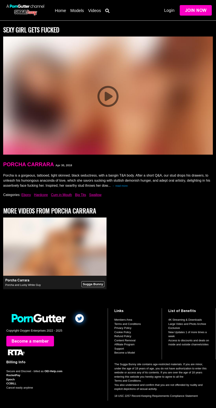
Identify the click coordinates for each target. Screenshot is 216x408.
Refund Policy (122, 336)
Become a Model (124, 352)
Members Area (123, 319)
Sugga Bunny (93, 284)
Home (60, 10)
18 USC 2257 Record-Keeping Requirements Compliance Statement (156, 395)
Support (119, 348)
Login (169, 10)
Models (77, 10)
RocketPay (13, 375)
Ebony (26, 195)
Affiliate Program (124, 344)
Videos (94, 10)
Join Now (196, 10)
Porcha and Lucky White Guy (23, 284)
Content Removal (124, 340)
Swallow (95, 195)
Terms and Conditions (127, 324)
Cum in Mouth (61, 195)
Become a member (30, 341)
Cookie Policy (122, 332)
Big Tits (80, 195)
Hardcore (41, 195)
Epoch (10, 379)
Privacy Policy (122, 328)
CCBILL (11, 383)
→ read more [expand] (120, 185)
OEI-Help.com (53, 371)
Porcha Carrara (28, 164)
